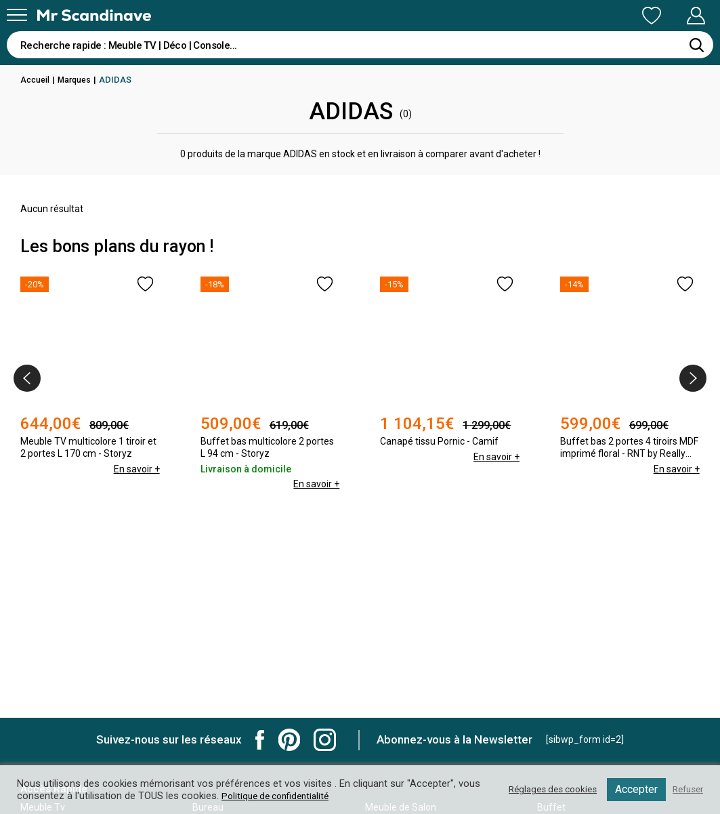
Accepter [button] (631, 789)
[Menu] (17, 14)
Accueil (35, 80)
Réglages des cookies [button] (543, 790)
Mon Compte (670, 15)
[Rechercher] (696, 44)
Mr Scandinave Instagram (325, 740)
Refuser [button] (685, 790)
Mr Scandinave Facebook (260, 740)
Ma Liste (580, 15)
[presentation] (27, 378)
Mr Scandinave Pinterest (289, 740)
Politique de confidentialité (304, 796)
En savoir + (136, 469)
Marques (78, 80)
